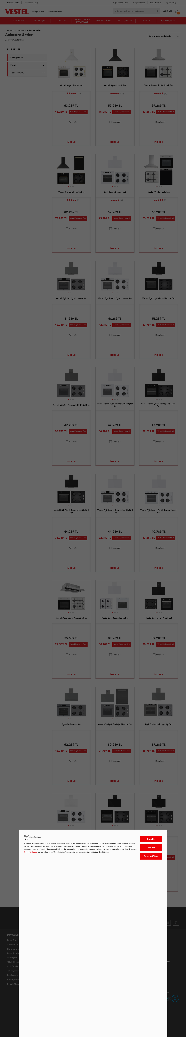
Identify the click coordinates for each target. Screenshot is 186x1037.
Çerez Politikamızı (30, 852)
